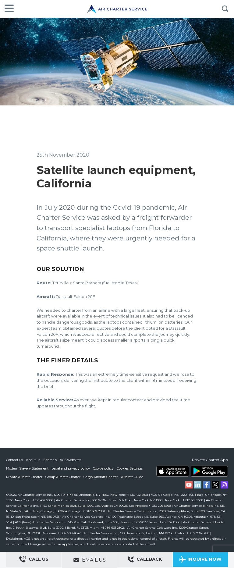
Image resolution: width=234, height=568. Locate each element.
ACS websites (71, 460)
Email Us (89, 560)
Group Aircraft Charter (63, 477)
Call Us (34, 560)
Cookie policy (104, 468)
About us (33, 460)
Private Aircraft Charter (24, 477)
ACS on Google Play (209, 471)
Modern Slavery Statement (27, 468)
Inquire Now (200, 560)
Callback (145, 560)
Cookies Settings (131, 468)
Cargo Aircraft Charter (101, 477)
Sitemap (50, 460)
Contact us (14, 460)
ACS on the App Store (172, 471)
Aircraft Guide (133, 477)
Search (225, 9)
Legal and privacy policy (71, 468)
